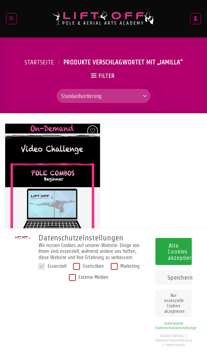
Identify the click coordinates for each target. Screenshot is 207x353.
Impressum (175, 343)
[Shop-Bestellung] (103, 96)
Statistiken (88, 265)
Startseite (39, 62)
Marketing (125, 265)
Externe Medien (88, 276)
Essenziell (52, 265)
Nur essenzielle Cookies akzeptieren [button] (174, 302)
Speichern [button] (180, 276)
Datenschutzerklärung (173, 339)
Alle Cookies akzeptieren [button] (180, 250)
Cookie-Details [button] (172, 334)
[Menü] (11, 18)
